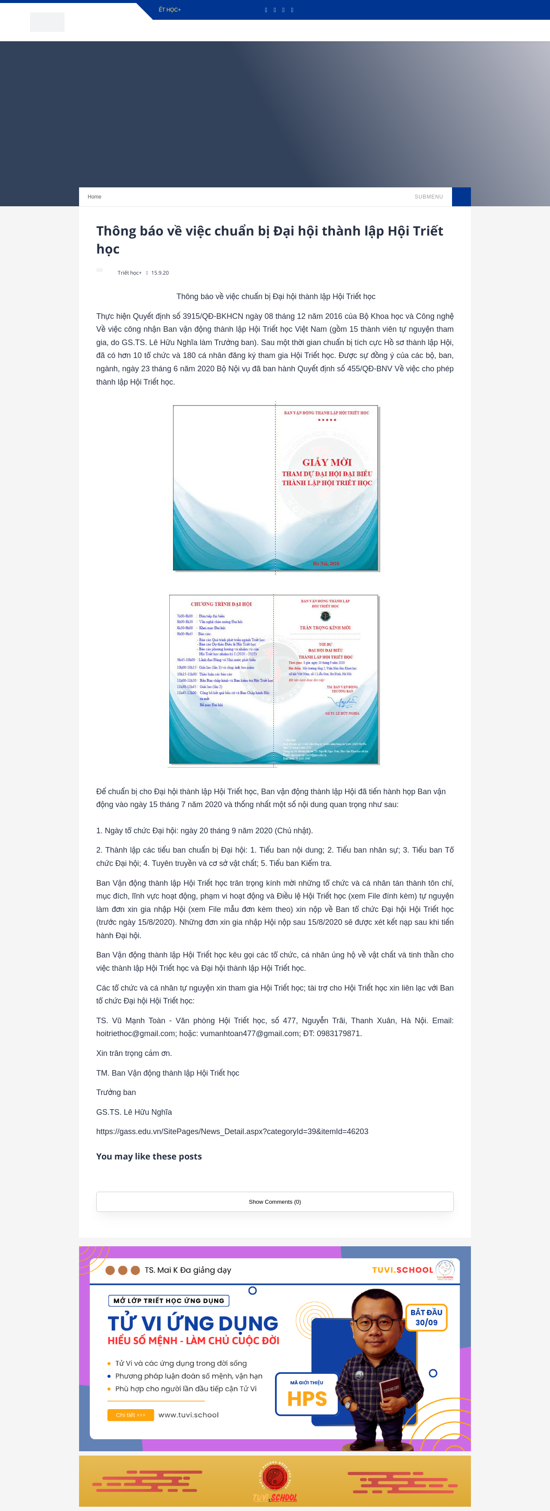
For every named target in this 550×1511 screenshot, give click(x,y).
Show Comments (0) (275, 1202)
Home (94, 197)
